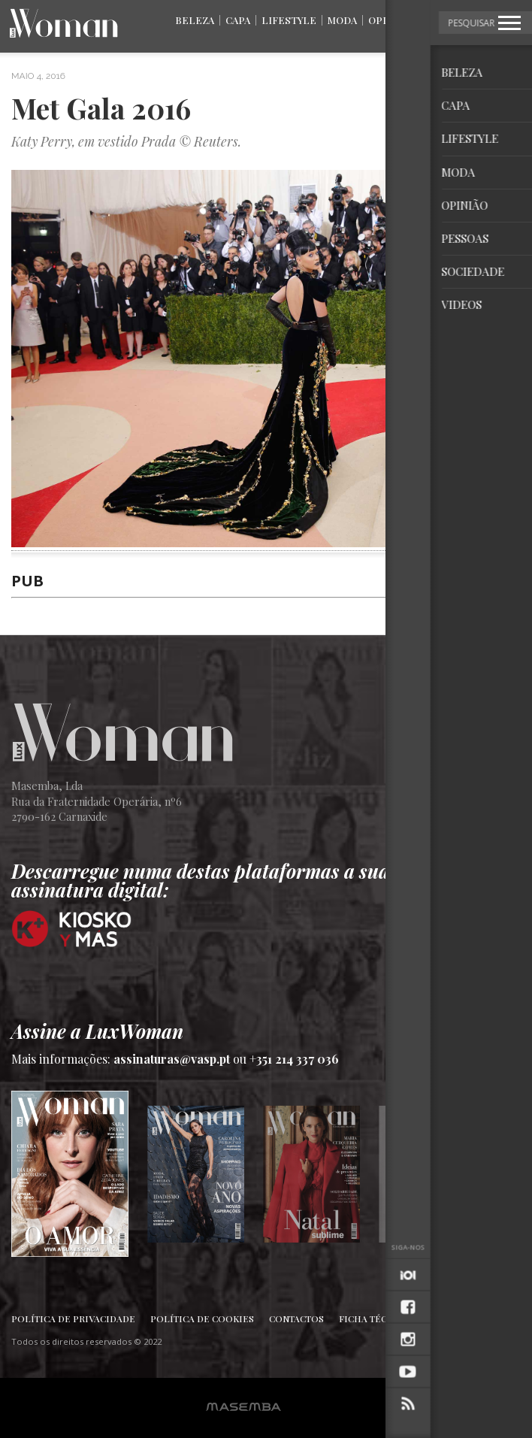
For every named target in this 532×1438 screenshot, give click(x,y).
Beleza (194, 20)
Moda (342, 20)
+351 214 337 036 (294, 1059)
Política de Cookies (202, 1318)
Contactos (296, 1318)
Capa (237, 20)
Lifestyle (288, 20)
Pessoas (444, 20)
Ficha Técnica (374, 1318)
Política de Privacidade (73, 1318)
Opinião (389, 20)
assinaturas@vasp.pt (171, 1059)
